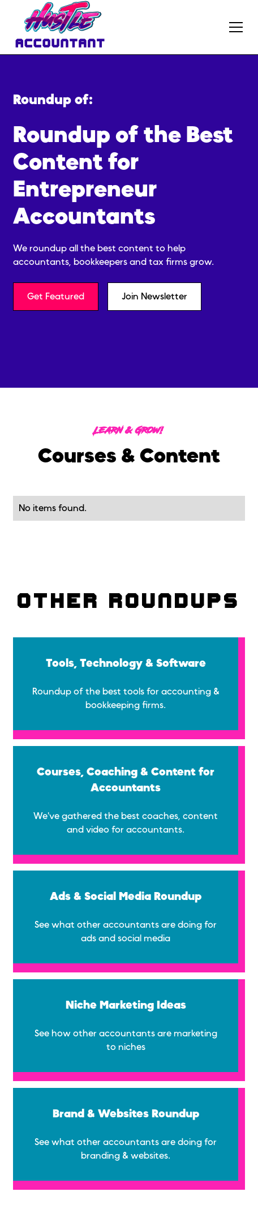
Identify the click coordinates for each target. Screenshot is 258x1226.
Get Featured (55, 296)
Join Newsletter (154, 296)
